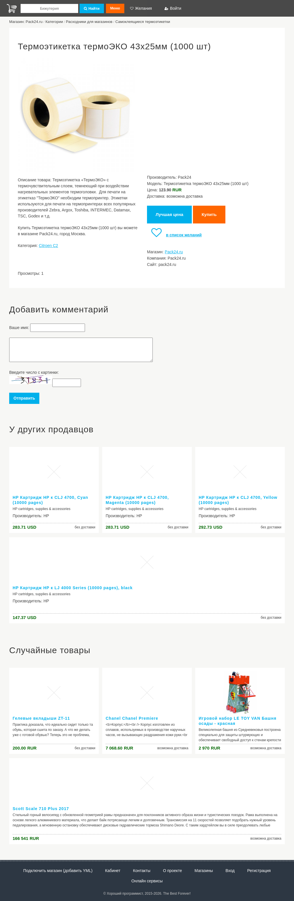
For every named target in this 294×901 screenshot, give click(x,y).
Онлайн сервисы (147, 881)
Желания (141, 8)
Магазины (204, 870)
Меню (115, 8)
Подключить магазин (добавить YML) (57, 870)
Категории (54, 22)
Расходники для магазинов (89, 22)
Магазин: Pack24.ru (25, 22)
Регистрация (259, 870)
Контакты (141, 870)
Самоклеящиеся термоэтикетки (142, 22)
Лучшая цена (169, 214)
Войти (173, 8)
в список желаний (174, 235)
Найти (92, 8)
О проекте (172, 870)
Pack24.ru (174, 252)
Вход (230, 870)
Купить (209, 214)
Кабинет (112, 870)
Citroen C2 (48, 245)
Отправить (24, 398)
